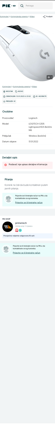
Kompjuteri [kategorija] (4, 17)
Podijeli (48, 16)
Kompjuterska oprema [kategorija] (19, 17)
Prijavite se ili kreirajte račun (29, 203)
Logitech (33, 118)
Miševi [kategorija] (32, 17)
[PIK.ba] (9, 6)
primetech (21, 223)
